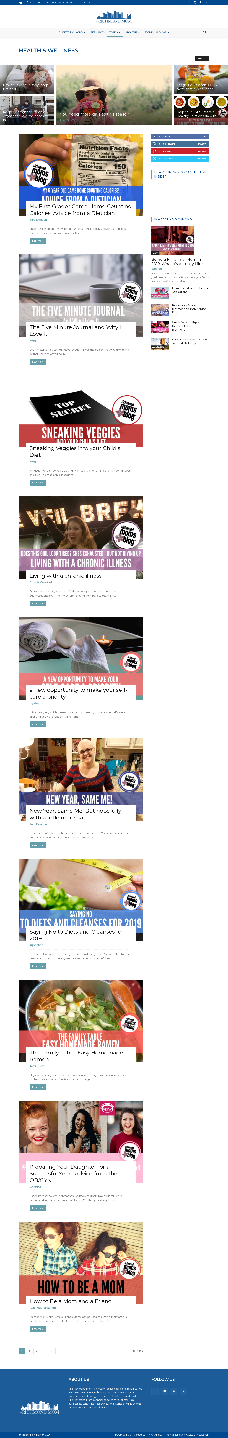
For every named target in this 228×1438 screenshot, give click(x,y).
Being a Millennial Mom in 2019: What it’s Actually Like (177, 261)
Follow (202, 143)
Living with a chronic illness (66, 575)
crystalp (35, 703)
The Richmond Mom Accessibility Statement (187, 1434)
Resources (97, 32)
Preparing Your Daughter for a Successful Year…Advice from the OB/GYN (73, 1173)
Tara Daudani (38, 219)
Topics (114, 32)
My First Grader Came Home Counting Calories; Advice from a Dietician (81, 209)
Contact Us (85, 2)
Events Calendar (157, 32)
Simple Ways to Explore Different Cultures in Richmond (186, 326)
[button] (205, 32)
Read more (37, 240)
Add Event (51, 2)
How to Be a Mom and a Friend (71, 1301)
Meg (33, 340)
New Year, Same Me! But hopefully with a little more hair (75, 814)
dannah (156, 268)
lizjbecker (36, 945)
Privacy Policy (155, 1434)
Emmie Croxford (41, 582)
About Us (133, 32)
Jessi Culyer (37, 1066)
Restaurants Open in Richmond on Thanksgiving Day (189, 309)
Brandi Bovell (69, 120)
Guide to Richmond (72, 32)
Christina (35, 1187)
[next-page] (58, 1351)
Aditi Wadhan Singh (43, 1307)
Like (205, 136)
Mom (155, 253)
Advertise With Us (67, 2)
